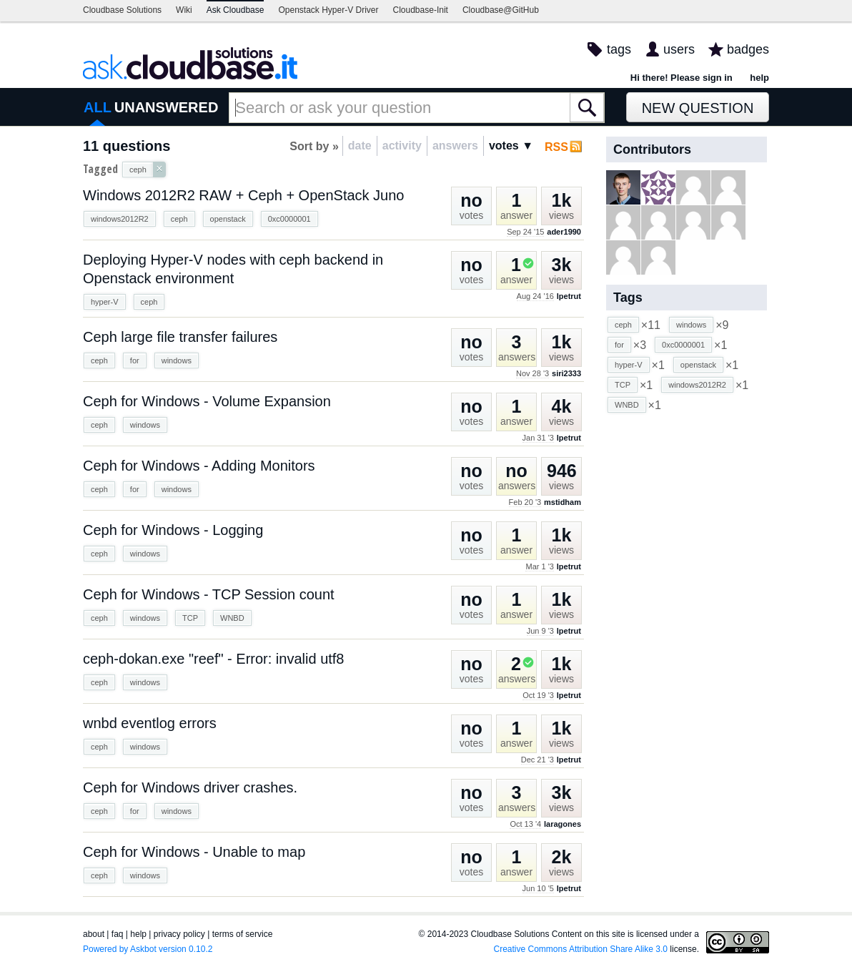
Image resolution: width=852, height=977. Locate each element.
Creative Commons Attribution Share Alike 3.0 (581, 949)
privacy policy (179, 934)
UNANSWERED (166, 107)
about (93, 934)
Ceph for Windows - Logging (173, 530)
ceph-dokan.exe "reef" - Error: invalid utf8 (214, 659)
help (759, 77)
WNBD (232, 618)
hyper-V (105, 302)
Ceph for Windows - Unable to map (194, 852)
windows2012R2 (120, 219)
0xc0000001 (289, 219)
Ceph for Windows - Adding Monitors (199, 465)
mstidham (562, 502)
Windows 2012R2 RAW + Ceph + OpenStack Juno (244, 195)
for (134, 360)
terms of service (242, 934)
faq (118, 934)
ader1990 (564, 231)
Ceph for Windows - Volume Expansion (207, 401)
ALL (98, 107)
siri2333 (566, 373)
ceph (179, 219)
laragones (562, 824)
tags (619, 49)
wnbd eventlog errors (150, 723)
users (679, 49)
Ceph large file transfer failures (180, 337)
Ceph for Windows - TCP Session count (209, 594)
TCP (190, 618)
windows (177, 360)
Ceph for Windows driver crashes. (190, 787)
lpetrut (569, 296)
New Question (698, 108)
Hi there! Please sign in (681, 77)
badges (748, 49)
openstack (228, 219)
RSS (556, 147)
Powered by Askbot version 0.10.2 (147, 949)
